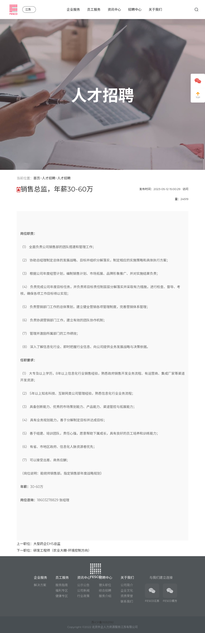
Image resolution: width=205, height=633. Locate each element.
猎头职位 (105, 585)
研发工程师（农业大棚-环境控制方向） (62, 550)
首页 (36, 178)
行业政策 (83, 596)
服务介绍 (105, 596)
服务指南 (62, 585)
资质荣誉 (127, 596)
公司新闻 (83, 590)
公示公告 (83, 585)
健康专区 (62, 596)
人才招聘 (48, 178)
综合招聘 (105, 590)
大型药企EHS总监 (46, 544)
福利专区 (62, 590)
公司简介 (127, 585)
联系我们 (127, 601)
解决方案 (40, 585)
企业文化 (127, 590)
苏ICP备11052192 (102, 622)
